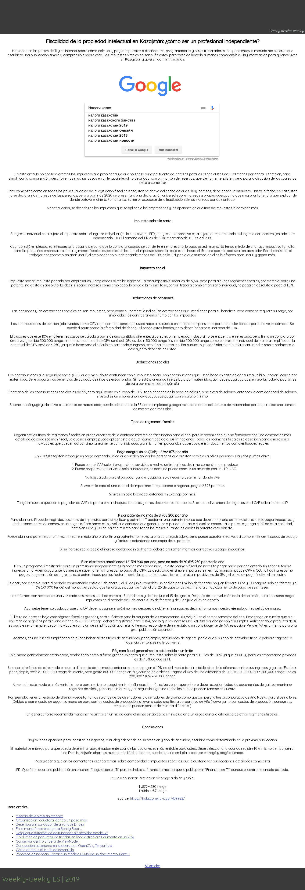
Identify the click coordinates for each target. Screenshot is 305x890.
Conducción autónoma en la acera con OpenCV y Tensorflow (64, 845)
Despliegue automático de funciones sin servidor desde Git (62, 833)
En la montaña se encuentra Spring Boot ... (49, 829)
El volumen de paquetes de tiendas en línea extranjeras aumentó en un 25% (75, 837)
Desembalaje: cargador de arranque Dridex (50, 824)
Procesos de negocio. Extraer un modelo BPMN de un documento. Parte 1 (73, 854)
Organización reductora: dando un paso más (51, 820)
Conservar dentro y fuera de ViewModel (47, 841)
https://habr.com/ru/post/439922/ (157, 798)
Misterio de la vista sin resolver (39, 816)
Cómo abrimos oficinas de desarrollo (45, 850)
